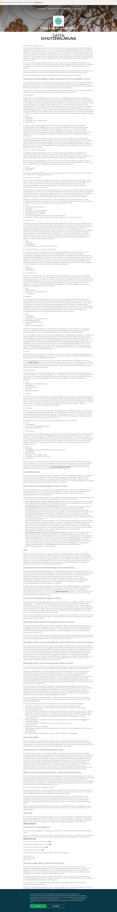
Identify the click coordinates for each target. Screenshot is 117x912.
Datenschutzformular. (30, 839)
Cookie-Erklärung (33, 362)
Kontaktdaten (65, 8)
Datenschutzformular (61, 591)
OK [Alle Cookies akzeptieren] (38, 906)
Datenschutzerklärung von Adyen (61, 466)
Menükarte (42, 8)
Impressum (77, 8)
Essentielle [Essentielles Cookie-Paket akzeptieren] (56, 906)
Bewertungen (53, 8)
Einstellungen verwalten (64, 898)
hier (84, 720)
